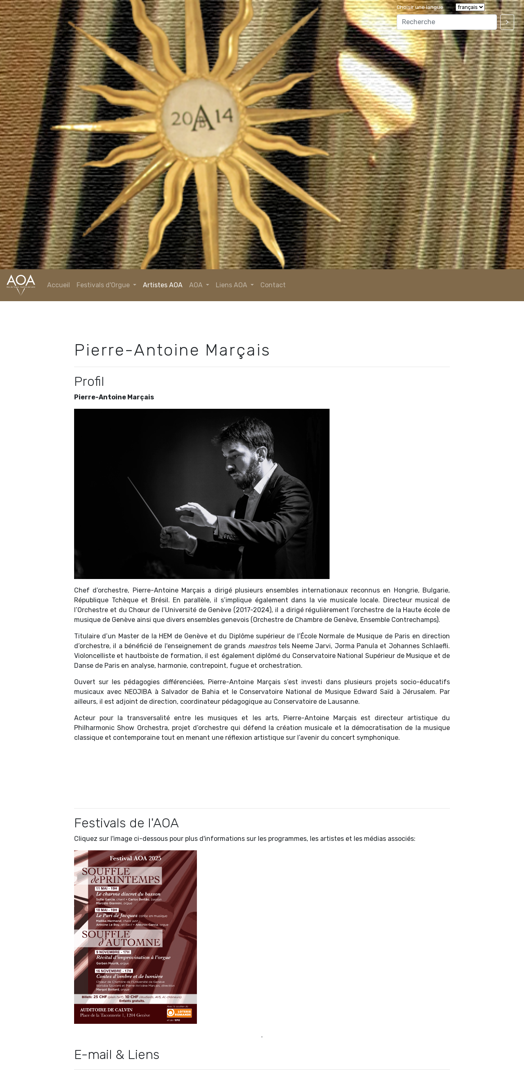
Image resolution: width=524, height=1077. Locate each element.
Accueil (58, 285)
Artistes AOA (163, 285)
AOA (196, 285)
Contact (273, 285)
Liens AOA (232, 285)
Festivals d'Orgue (104, 285)
